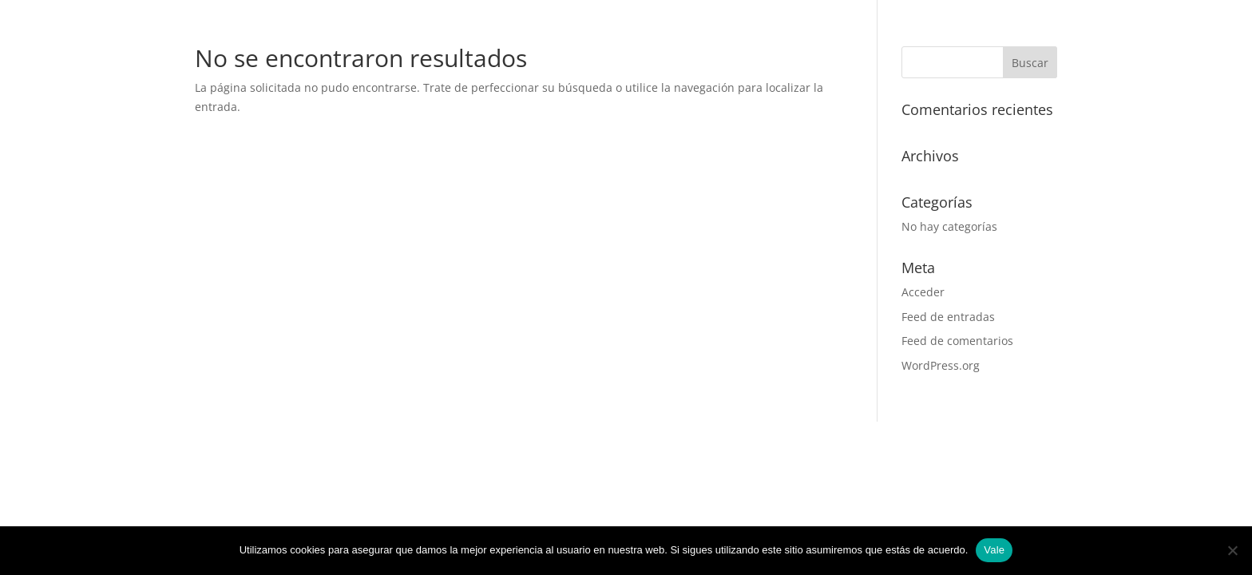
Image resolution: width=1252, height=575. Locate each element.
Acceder (923, 291)
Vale (994, 550)
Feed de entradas (948, 316)
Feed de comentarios (957, 340)
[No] (1232, 550)
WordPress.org (940, 365)
